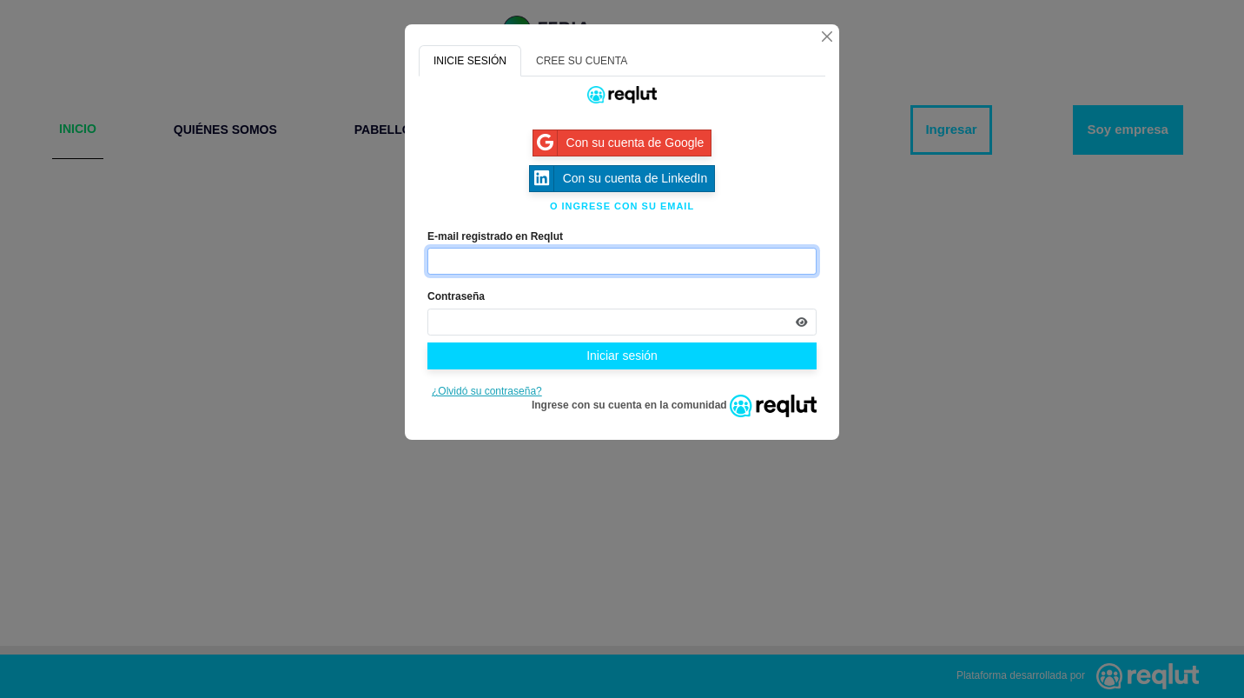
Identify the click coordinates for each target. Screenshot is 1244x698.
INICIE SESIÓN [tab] (469, 61)
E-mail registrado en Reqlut (495, 236)
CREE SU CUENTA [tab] (581, 61)
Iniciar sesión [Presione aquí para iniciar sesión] (622, 355)
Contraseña (456, 296)
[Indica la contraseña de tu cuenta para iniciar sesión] (622, 322)
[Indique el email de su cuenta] (622, 261)
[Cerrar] (827, 36)
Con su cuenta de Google (619, 143)
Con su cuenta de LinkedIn (619, 178)
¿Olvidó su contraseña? (487, 391)
